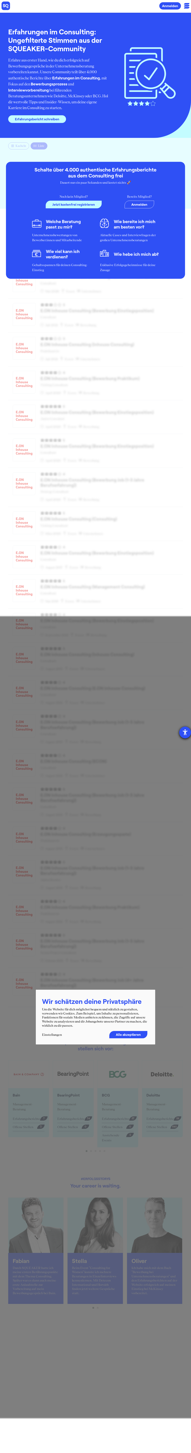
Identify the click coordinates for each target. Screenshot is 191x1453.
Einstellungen (52, 1035)
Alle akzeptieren (128, 1035)
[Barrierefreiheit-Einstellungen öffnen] (185, 732)
